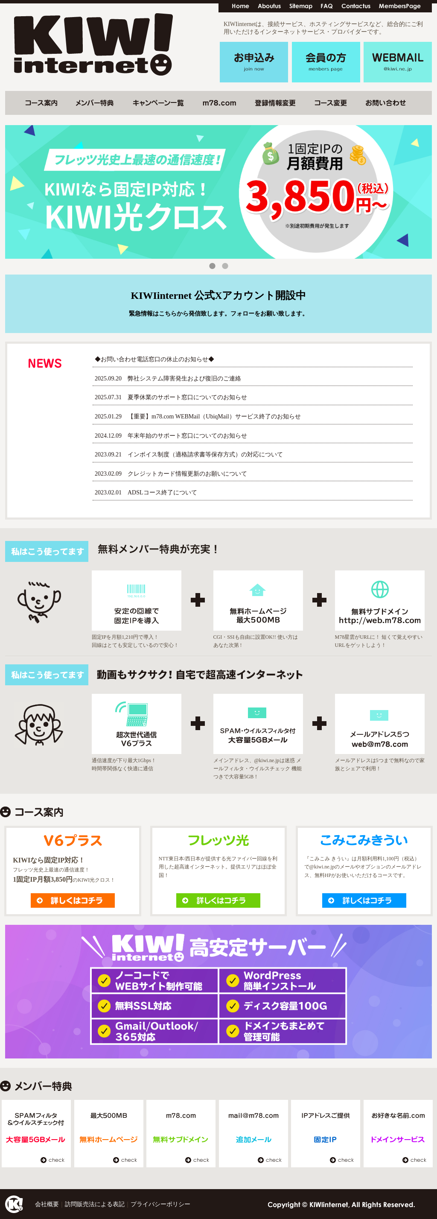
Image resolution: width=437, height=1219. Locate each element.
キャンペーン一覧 (158, 102)
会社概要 (47, 1204)
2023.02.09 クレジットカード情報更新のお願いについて (171, 474)
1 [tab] (212, 268)
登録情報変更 (275, 102)
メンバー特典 (95, 102)
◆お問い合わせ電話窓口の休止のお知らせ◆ (154, 359)
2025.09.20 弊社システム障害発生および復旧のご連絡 (168, 378)
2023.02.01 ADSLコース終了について (146, 492)
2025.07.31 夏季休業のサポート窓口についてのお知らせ (171, 397)
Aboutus (269, 6)
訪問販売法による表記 (95, 1204)
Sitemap (300, 6)
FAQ (327, 6)
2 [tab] (225, 268)
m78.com (219, 102)
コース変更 (41, 102)
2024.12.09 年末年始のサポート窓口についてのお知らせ (171, 436)
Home (240, 6)
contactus (355, 6)
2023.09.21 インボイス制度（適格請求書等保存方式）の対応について (189, 454)
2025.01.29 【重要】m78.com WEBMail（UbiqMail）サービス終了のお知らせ (198, 416)
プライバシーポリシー (160, 1204)
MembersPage (400, 6)
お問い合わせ (386, 102)
